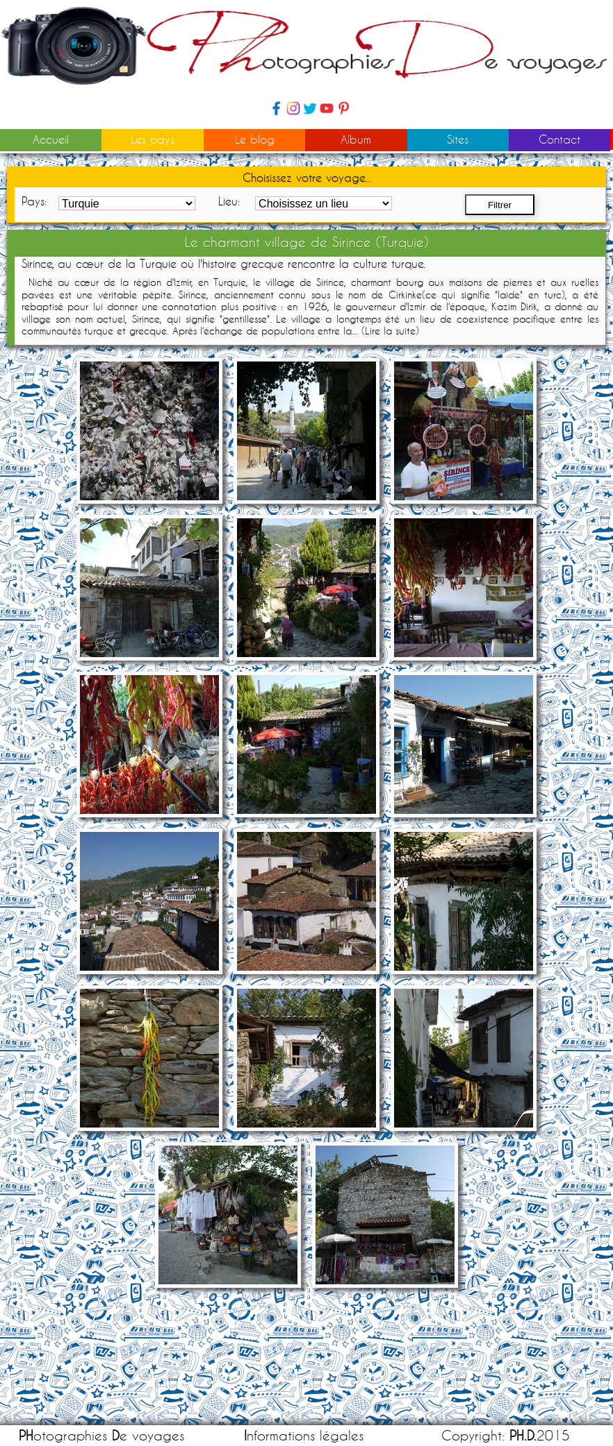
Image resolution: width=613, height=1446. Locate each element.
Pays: (34, 200)
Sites (457, 139)
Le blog (255, 139)
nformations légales (303, 1435)
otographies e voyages (101, 1435)
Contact (559, 139)
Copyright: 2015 (505, 1435)
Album (356, 139)
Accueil (51, 139)
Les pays (152, 139)
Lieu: (229, 200)
